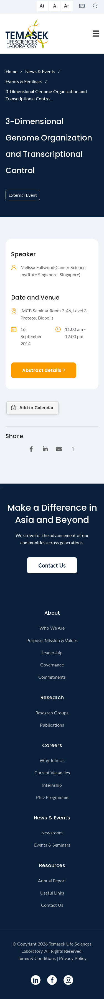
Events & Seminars (24, 81)
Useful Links (52, 892)
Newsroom (52, 832)
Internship (52, 785)
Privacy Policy (73, 958)
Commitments (52, 676)
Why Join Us (52, 760)
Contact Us (52, 905)
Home (11, 71)
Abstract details (43, 370)
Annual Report (52, 880)
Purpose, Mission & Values (52, 640)
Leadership (52, 652)
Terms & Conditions (37, 958)
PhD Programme (52, 797)
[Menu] (96, 33)
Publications (52, 724)
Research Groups (52, 712)
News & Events (40, 71)
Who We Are (52, 627)
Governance (52, 664)
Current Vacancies (52, 772)
